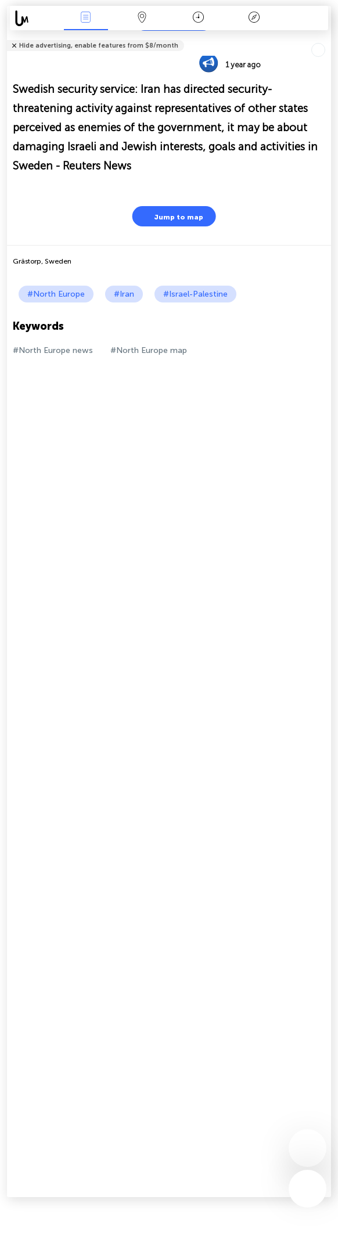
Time (198, 18)
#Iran (124, 294)
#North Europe (56, 294)
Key (254, 18)
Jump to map (171, 216)
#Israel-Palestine (195, 294)
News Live (86, 18)
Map (142, 18)
